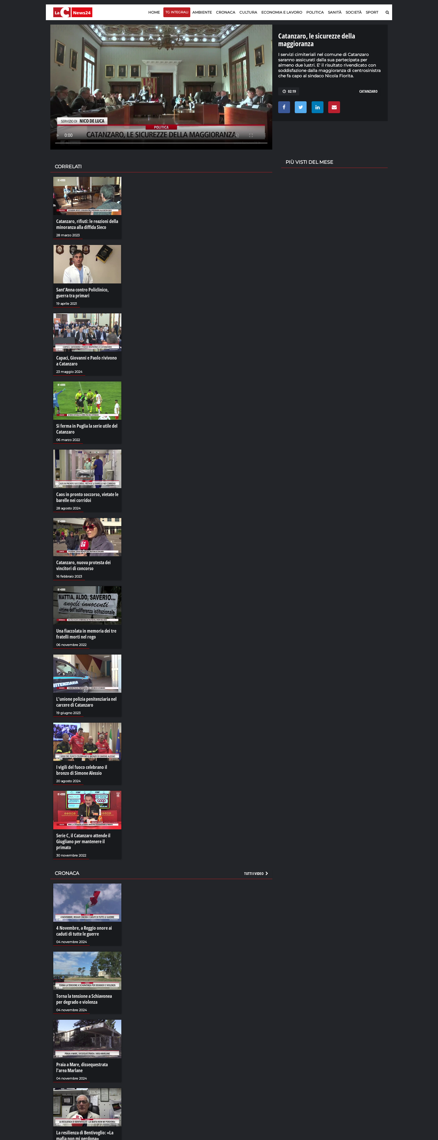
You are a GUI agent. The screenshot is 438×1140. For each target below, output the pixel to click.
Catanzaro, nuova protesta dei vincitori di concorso (83, 565)
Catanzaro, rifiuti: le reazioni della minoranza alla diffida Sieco (87, 224)
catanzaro (368, 91)
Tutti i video (256, 873)
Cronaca (225, 12)
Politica (315, 12)
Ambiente (202, 12)
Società (354, 12)
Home (154, 12)
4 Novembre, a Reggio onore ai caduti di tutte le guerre (84, 931)
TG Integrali (176, 12)
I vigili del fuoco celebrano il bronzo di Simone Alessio (81, 770)
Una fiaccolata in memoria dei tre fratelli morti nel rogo (86, 634)
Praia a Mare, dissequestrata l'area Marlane (82, 1067)
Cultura (248, 12)
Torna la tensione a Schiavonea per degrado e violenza (84, 999)
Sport (372, 12)
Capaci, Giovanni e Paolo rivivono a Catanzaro (86, 361)
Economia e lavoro (281, 12)
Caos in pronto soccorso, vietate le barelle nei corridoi (87, 497)
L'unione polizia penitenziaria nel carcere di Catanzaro (86, 702)
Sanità (335, 12)
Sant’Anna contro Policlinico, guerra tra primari (82, 292)
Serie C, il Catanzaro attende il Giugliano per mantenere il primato (83, 841)
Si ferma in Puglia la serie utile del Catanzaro (86, 429)
